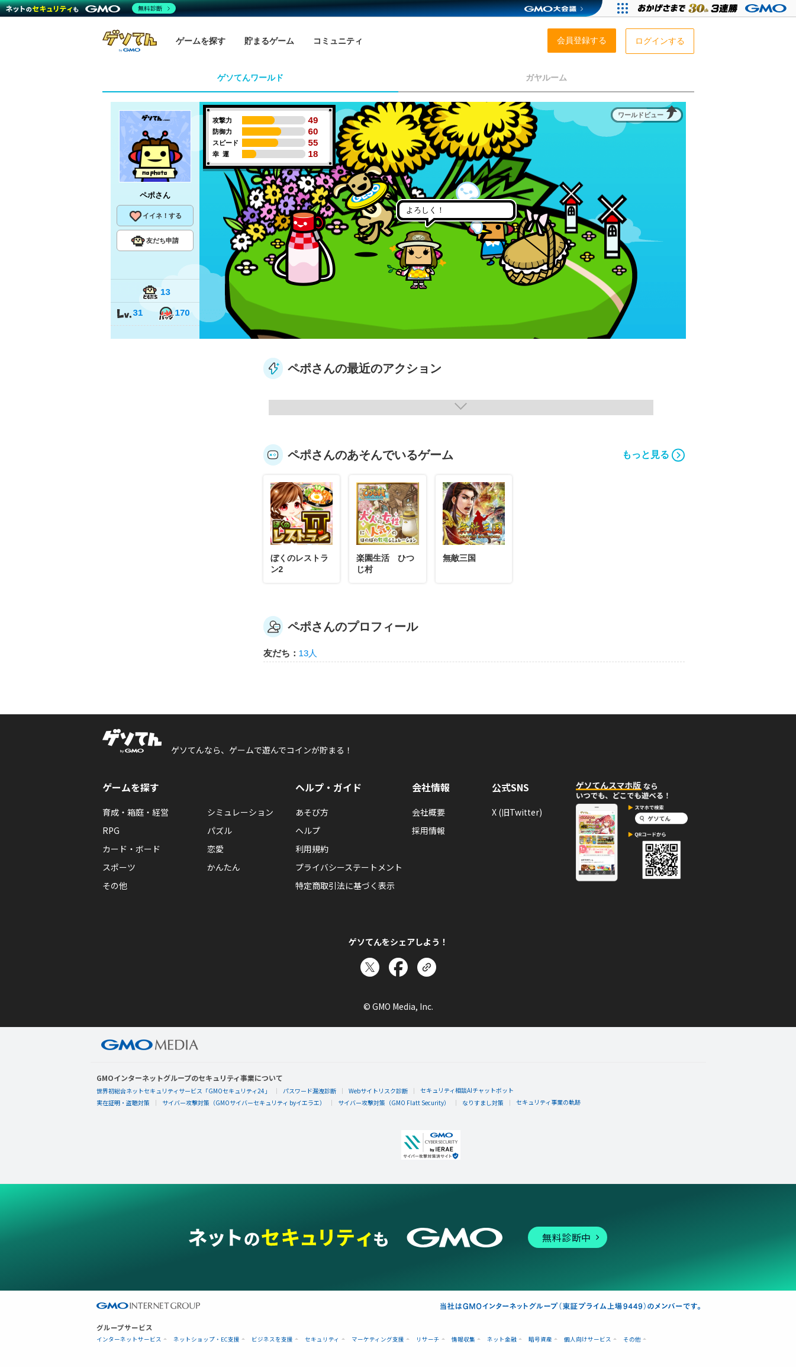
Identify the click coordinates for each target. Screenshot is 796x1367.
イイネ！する (155, 216)
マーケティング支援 (378, 1339)
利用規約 (311, 849)
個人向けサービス (587, 1339)
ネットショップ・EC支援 (206, 1339)
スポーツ (119, 867)
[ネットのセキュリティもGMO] (91, 8)
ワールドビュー (640, 114)
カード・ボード (131, 849)
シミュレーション (240, 812)
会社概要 (428, 812)
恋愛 (215, 849)
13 (156, 293)
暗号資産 (540, 1339)
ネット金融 (502, 1339)
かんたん (223, 867)
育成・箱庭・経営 (135, 812)
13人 (308, 653)
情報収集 (463, 1339)
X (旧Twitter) (517, 812)
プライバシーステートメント (348, 867)
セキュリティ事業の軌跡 (548, 1102)
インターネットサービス (129, 1339)
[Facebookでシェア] (398, 967)
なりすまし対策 (483, 1102)
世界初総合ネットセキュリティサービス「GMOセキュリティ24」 (183, 1090)
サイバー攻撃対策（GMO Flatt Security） (394, 1102)
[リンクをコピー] (426, 967)
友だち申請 (155, 241)
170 (174, 314)
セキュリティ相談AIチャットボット (467, 1090)
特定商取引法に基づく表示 (345, 885)
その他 (114, 885)
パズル (219, 830)
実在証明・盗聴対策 (123, 1102)
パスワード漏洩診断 (309, 1090)
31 (129, 314)
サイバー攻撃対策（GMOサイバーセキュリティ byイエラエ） (244, 1102)
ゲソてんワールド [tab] (250, 77)
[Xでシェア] (369, 967)
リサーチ (428, 1339)
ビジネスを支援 (272, 1339)
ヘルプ (307, 830)
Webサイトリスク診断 (378, 1090)
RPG (111, 830)
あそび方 (311, 812)
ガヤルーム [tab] (546, 77)
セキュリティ (322, 1339)
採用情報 (428, 830)
